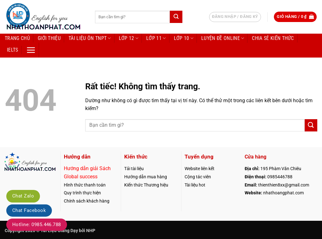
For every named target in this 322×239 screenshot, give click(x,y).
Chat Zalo (23, 196)
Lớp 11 (156, 38)
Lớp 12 (128, 38)
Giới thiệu (49, 38)
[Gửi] (176, 17)
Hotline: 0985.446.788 (36, 224)
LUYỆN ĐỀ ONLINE (222, 38)
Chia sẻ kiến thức (273, 38)
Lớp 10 (183, 38)
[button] (295, 17)
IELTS (12, 50)
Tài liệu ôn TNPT (90, 38)
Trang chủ (17, 38)
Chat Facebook (29, 210)
